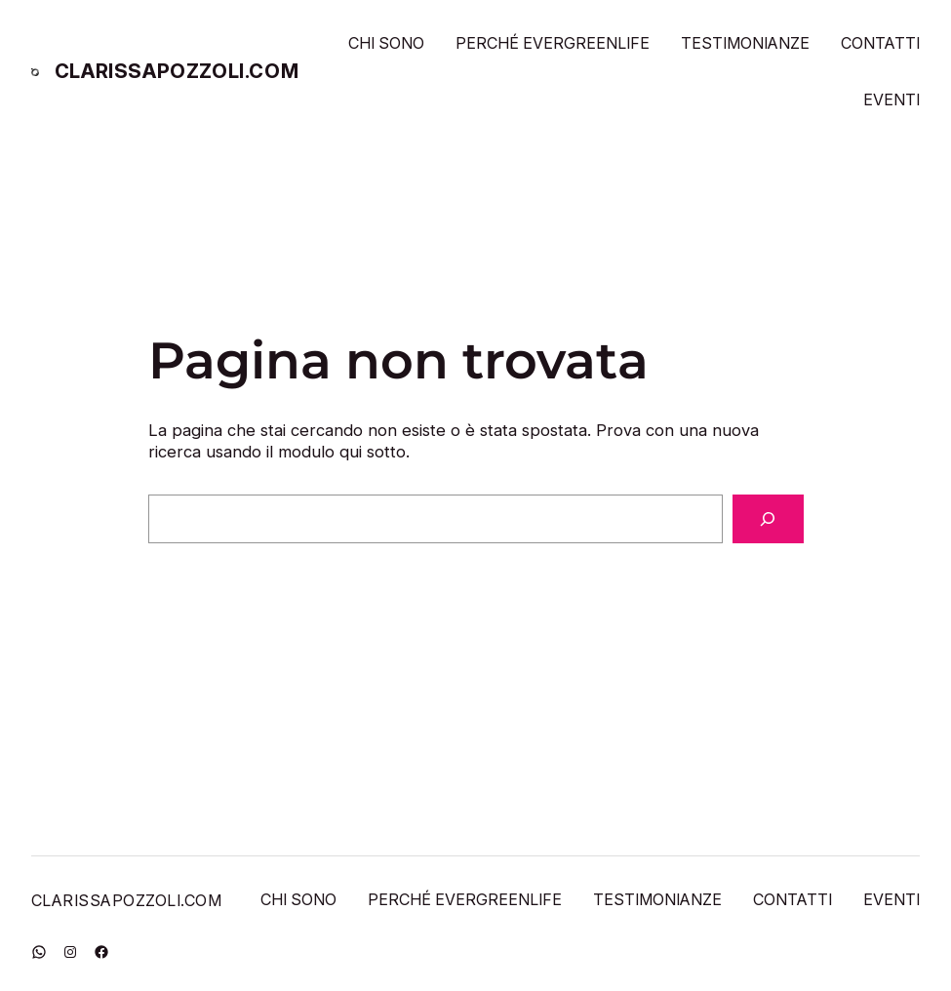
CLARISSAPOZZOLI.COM (176, 71)
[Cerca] (768, 519)
